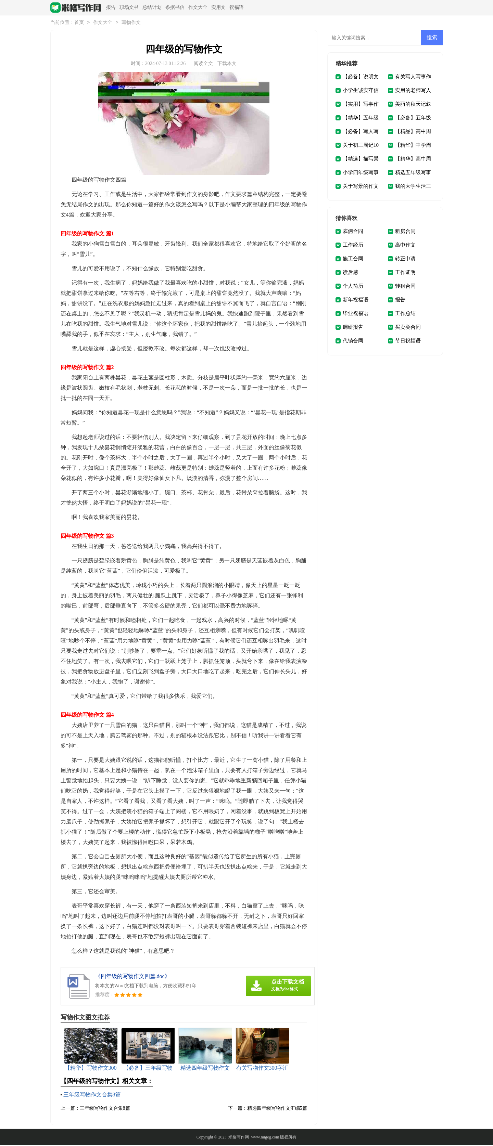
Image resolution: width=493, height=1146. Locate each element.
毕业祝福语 (355, 314)
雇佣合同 (353, 232)
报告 (111, 7)
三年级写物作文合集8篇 (92, 1095)
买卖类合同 (408, 327)
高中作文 (405, 245)
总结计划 (152, 7)
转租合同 (405, 286)
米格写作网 (238, 1137)
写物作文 (131, 23)
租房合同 (405, 232)
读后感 (350, 273)
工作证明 (405, 273)
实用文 (218, 7)
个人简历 (353, 286)
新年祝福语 (355, 300)
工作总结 (405, 314)
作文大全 (197, 7)
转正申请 (405, 259)
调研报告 (353, 327)
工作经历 (353, 245)
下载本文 (227, 64)
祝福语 (236, 7)
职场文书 (129, 7)
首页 (79, 23)
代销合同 (353, 341)
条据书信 (175, 7)
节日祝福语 (408, 341)
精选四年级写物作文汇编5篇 (277, 1108)
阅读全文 (203, 64)
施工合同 (353, 259)
